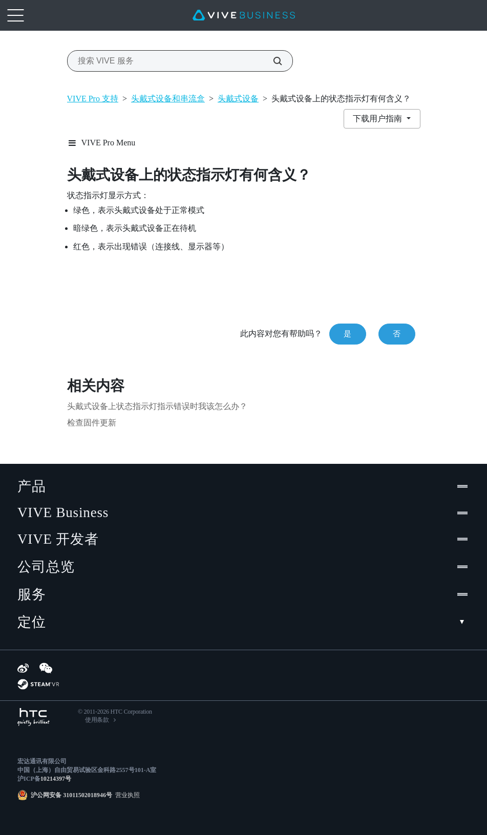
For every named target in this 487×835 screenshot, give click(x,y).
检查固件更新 (91, 422)
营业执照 (126, 795)
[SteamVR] (38, 684)
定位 (243, 622)
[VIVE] (244, 15)
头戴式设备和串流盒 (168, 98)
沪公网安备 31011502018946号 (71, 795)
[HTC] (33, 717)
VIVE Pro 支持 (92, 98)
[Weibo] (23, 668)
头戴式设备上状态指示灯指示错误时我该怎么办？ (157, 406)
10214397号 (55, 778)
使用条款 (97, 719)
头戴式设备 (238, 98)
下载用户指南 (378, 118)
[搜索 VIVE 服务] (272, 61)
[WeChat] (45, 668)
